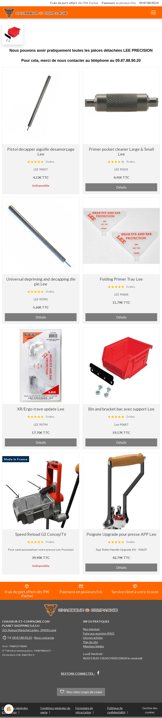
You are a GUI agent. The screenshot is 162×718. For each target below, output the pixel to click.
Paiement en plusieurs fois (81, 589)
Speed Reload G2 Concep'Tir (40, 534)
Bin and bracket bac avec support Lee (121, 409)
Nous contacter (44, 637)
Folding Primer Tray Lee (121, 279)
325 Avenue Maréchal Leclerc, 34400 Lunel (29, 630)
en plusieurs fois (119, 3)
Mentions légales (93, 646)
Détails (121, 187)
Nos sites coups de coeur (81, 692)
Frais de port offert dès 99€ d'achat (27, 591)
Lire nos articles (93, 637)
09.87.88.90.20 (22, 637)
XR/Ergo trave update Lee (40, 409)
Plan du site (90, 642)
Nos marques (91, 629)
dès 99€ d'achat (74, 3)
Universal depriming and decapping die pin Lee (41, 281)
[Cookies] (9, 709)
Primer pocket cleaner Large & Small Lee (121, 151)
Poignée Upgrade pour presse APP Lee (121, 534)
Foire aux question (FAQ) (98, 633)
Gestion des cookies (149, 710)
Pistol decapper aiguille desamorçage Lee (40, 151)
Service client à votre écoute (135, 589)
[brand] (36, 12)
